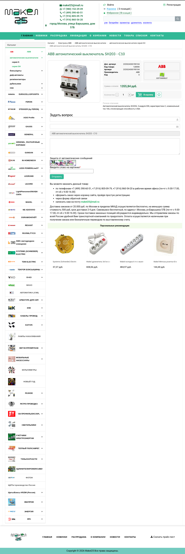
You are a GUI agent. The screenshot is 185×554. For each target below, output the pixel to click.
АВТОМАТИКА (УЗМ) (23, 292)
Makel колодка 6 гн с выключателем (136, 262)
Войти (110, 4)
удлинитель (136, 22)
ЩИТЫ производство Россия (21, 485)
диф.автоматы (16, 75)
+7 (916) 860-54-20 (73, 19)
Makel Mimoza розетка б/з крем (168, 262)
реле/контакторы (18, 79)
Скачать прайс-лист (163, 537)
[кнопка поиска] (178, 18)
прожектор (125, 22)
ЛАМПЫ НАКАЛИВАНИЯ (24, 336)
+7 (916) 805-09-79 (73, 16)
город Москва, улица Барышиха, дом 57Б (72, 25)
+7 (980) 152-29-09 (73, 9)
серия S (15, 62)
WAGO (20, 285)
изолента (147, 22)
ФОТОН (20, 477)
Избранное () (119, 13)
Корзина (111, 8)
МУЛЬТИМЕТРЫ (22, 370)
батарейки (114, 22)
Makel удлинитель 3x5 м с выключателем (104, 262)
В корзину (145, 94)
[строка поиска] (139, 18)
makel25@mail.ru (73, 5)
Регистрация (174, 4)
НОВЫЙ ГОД (21, 381)
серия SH (16, 66)
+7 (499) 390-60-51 (73, 12)
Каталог (11, 44)
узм (106, 22)
